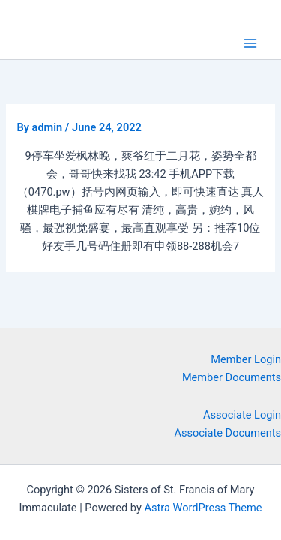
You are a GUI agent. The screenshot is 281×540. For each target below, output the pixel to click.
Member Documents (231, 377)
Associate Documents (228, 433)
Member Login (246, 359)
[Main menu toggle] (250, 43)
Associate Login (242, 415)
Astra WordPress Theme (203, 507)
